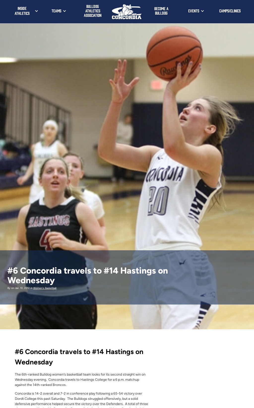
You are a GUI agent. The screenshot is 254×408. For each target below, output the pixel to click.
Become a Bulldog (161, 10)
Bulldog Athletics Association (92, 11)
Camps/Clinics (230, 10)
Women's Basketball (44, 288)
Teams (56, 10)
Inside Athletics (22, 11)
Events (193, 10)
